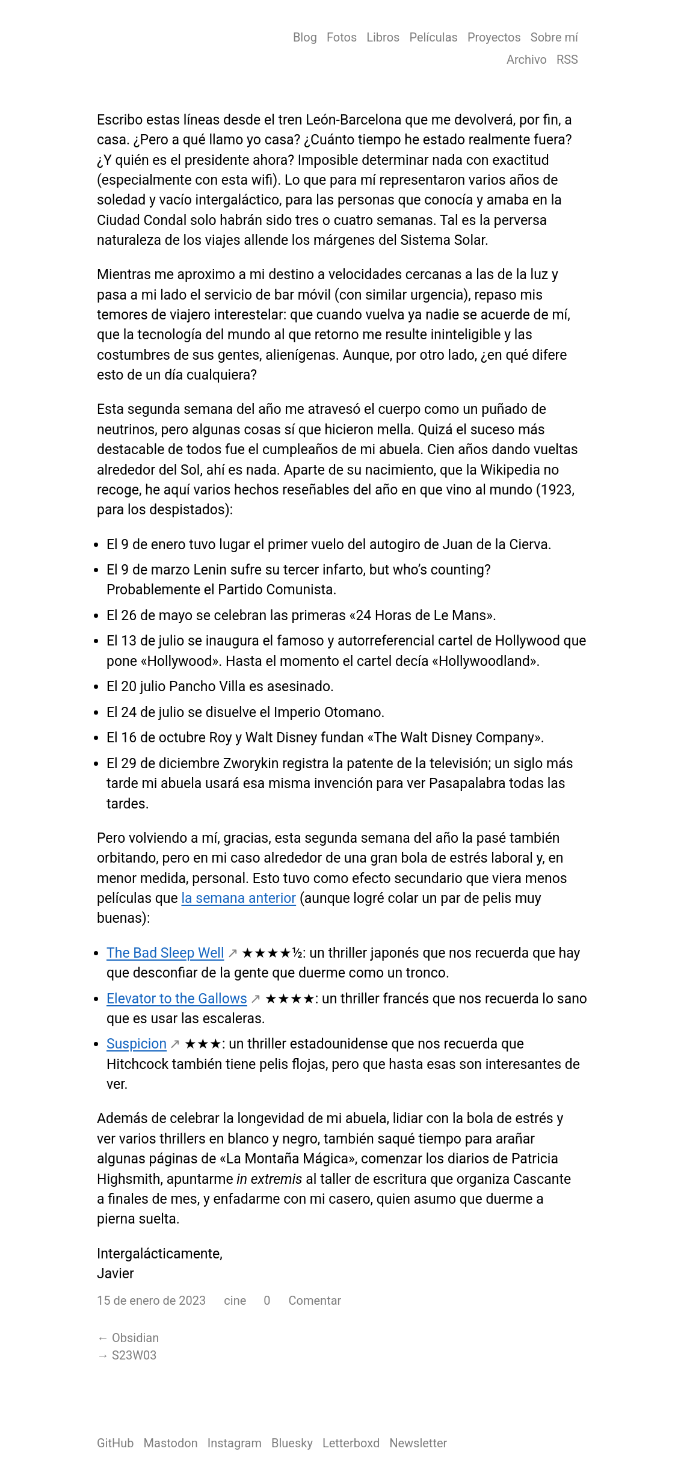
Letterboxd (351, 1443)
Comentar (315, 1300)
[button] (260, 1300)
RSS (567, 59)
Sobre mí (554, 37)
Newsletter (418, 1443)
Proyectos (494, 37)
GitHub (115, 1443)
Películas (433, 37)
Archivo (527, 59)
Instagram (235, 1443)
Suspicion (136, 1044)
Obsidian (135, 1338)
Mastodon (171, 1443)
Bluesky (292, 1443)
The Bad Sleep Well (165, 953)
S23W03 (134, 1355)
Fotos (342, 37)
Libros (382, 37)
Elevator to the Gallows (176, 999)
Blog (305, 37)
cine (235, 1300)
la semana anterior (238, 898)
